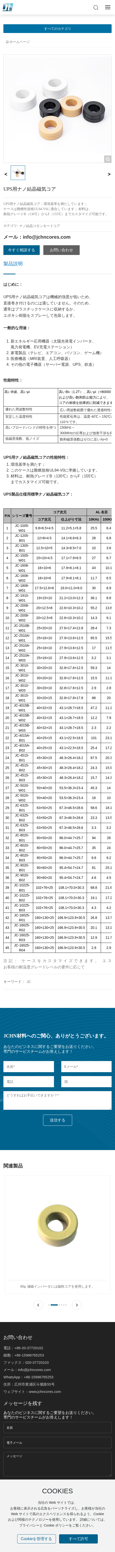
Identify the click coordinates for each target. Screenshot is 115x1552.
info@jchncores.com (46, 237)
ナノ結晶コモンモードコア (39, 226)
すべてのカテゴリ (57, 29)
